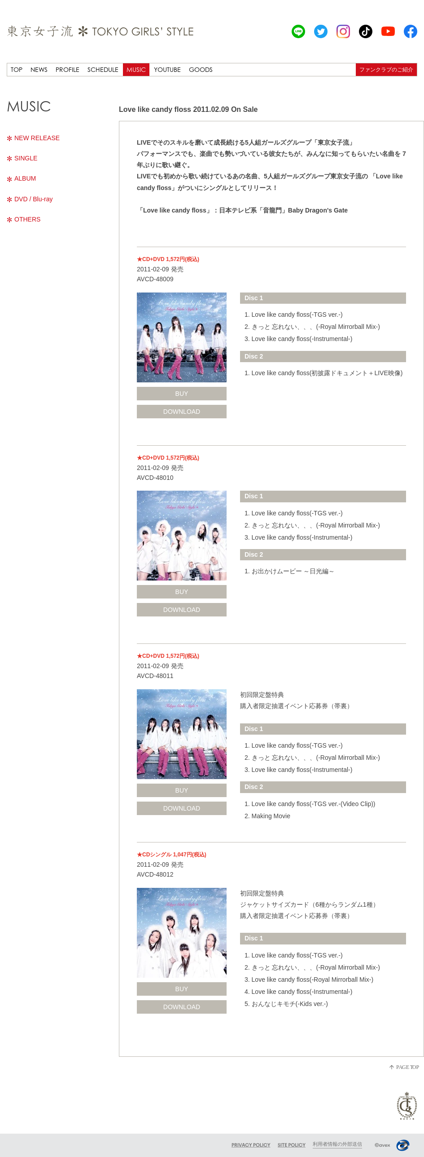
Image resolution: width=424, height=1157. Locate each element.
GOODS (201, 69)
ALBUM (21, 178)
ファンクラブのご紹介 (386, 69)
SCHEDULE (102, 69)
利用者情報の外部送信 (337, 1144)
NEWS (39, 69)
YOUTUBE (167, 69)
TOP (16, 69)
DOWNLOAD (181, 411)
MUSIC (136, 69)
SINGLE (22, 158)
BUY (181, 393)
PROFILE (67, 69)
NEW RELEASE (33, 138)
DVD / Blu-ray (30, 199)
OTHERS (23, 219)
